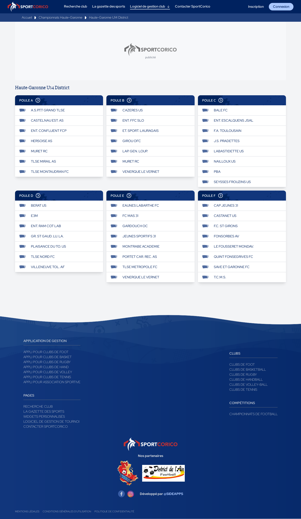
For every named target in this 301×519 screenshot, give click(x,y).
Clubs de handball (246, 379)
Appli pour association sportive (51, 382)
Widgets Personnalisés (44, 416)
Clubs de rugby (243, 374)
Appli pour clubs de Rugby (47, 362)
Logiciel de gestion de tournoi (51, 421)
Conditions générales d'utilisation (67, 511)
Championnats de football (253, 414)
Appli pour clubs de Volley (47, 372)
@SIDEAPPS (173, 494)
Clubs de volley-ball (248, 384)
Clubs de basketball (247, 369)
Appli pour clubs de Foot (46, 352)
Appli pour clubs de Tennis (47, 377)
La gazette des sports (43, 411)
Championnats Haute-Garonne (60, 17)
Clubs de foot (242, 364)
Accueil (27, 17)
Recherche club (38, 406)
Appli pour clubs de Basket (47, 357)
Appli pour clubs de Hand (46, 367)
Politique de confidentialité (114, 511)
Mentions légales (27, 511)
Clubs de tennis (243, 389)
